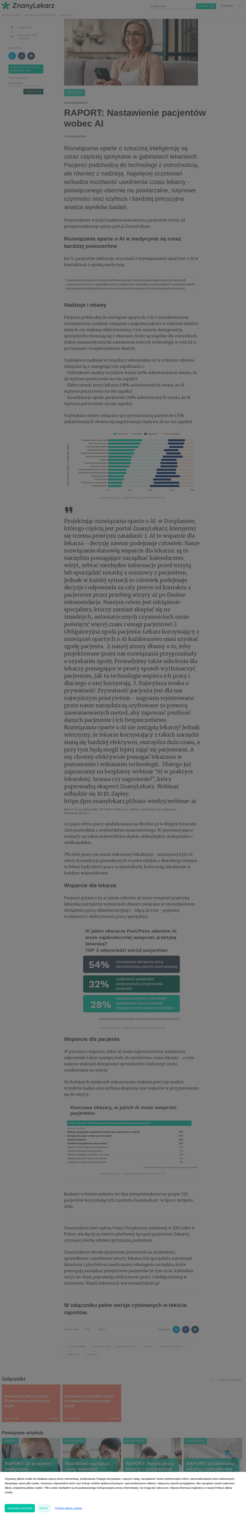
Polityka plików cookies (68, 1508)
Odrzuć (43, 1508)
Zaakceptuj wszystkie (19, 1508)
